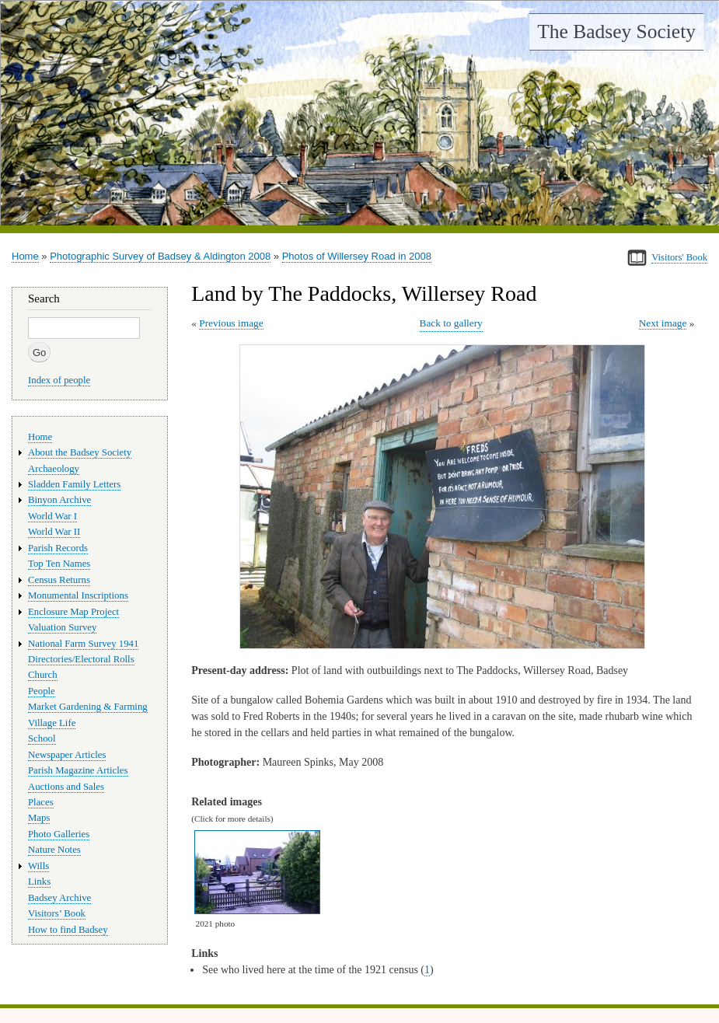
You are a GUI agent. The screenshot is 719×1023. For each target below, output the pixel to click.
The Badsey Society (616, 31)
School (42, 738)
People (41, 691)
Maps (39, 817)
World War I (52, 516)
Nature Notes (54, 849)
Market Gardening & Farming (88, 706)
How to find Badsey (68, 929)
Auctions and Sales (66, 786)
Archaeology (53, 468)
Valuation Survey (62, 627)
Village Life (51, 722)
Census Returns (59, 579)
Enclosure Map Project (73, 611)
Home (25, 256)
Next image (663, 323)
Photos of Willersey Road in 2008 (356, 256)
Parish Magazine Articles (78, 770)
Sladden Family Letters (74, 484)
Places (41, 802)
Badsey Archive (59, 897)
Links (39, 881)
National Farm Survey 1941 (83, 643)
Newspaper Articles (67, 754)
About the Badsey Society (79, 452)
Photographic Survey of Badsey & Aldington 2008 (160, 256)
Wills (38, 866)
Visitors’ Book (57, 913)
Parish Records (58, 548)
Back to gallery (451, 323)
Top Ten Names (59, 563)
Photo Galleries (58, 834)
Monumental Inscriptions (78, 595)
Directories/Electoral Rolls (81, 659)
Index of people (59, 380)
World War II (54, 531)
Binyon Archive (59, 499)
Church (43, 674)
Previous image (231, 323)
